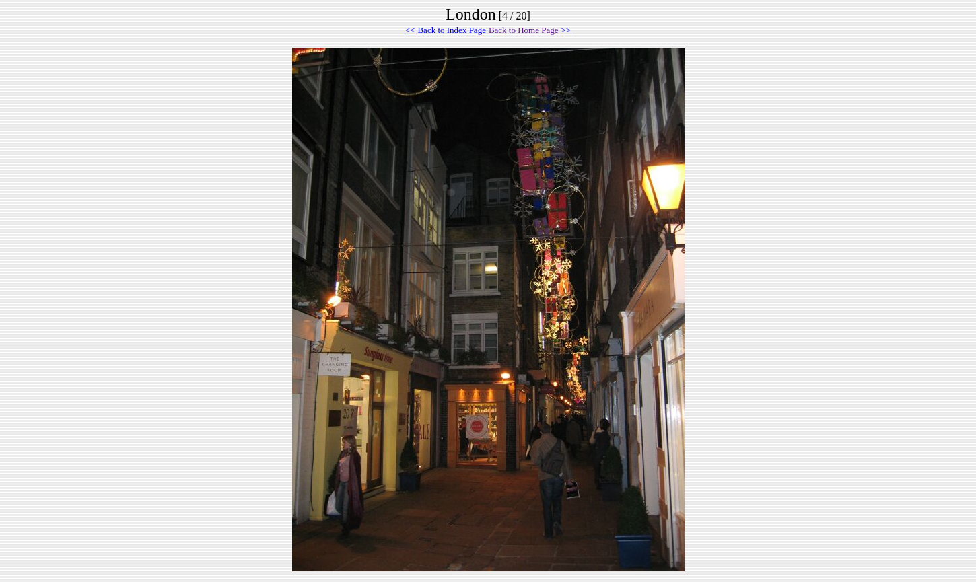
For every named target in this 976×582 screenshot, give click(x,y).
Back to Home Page (524, 30)
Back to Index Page (451, 30)
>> (566, 30)
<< (410, 30)
